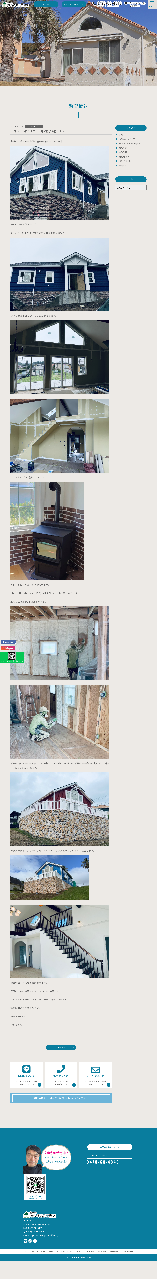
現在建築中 (123, 156)
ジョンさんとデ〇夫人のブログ (132, 143)
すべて (121, 134)
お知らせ (122, 147)
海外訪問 (122, 151)
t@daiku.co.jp (38, 1253)
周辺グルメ (123, 164)
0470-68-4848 (18, 1016)
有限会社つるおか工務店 (82, 1275)
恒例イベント (124, 160)
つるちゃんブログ (126, 139)
